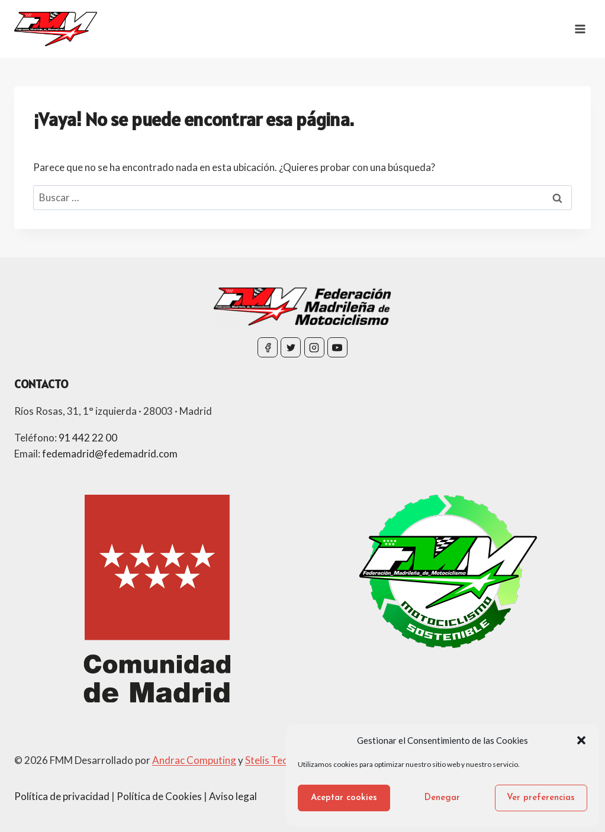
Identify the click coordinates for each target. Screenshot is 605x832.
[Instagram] (314, 347)
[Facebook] (268, 347)
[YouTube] (337, 347)
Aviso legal (233, 796)
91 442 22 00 (88, 437)
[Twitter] (291, 347)
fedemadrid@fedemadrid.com (110, 453)
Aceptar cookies (344, 798)
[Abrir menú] (580, 29)
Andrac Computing (194, 760)
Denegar (442, 798)
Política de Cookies (159, 796)
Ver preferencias (541, 798)
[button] (581, 740)
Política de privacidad (62, 796)
